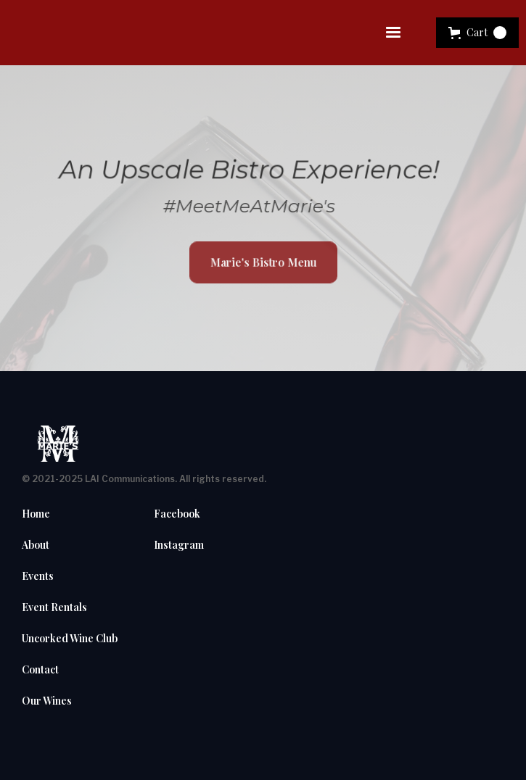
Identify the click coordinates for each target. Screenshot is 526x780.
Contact (40, 669)
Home (36, 513)
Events (38, 576)
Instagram (179, 545)
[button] (393, 32)
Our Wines (47, 701)
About (35, 545)
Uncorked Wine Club (70, 638)
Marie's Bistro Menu (263, 262)
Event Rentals (54, 607)
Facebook (177, 513)
